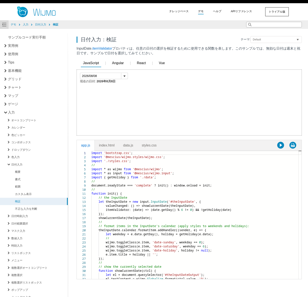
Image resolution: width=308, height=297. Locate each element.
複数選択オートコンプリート (29, 267)
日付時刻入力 (19, 216)
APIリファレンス (241, 11)
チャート (15, 87)
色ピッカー (18, 135)
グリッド (15, 79)
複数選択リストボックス (26, 282)
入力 (11, 112)
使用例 (13, 54)
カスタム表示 (23, 194)
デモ (201, 11)
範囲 (18, 186)
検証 (18, 201)
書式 (18, 179)
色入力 (15, 157)
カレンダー (18, 127)
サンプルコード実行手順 (27, 37)
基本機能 (15, 70)
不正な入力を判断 (26, 208)
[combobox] (274, 24)
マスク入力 (18, 230)
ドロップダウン (21, 149)
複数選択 (16, 275)
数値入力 (16, 238)
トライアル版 (277, 11)
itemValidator (102, 48)
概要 (18, 171)
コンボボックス (21, 142)
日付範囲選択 (19, 223)
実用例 (13, 45)
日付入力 (16, 164)
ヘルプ (217, 11)
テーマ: (245, 39)
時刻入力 (16, 245)
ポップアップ (19, 289)
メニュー (16, 260)
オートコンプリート (23, 120)
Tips (11, 62)
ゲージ (13, 104)
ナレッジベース (179, 11)
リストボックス (21, 253)
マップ (13, 96)
